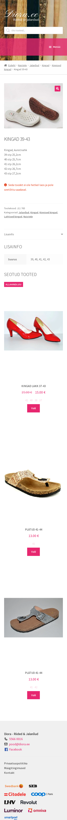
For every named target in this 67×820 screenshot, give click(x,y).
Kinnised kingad (48, 212)
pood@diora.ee (19, 744)
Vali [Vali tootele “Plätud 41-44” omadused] (33, 551)
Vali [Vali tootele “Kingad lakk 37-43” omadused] (33, 408)
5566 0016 (16, 739)
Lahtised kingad (13, 216)
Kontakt (9, 772)
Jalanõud (34, 65)
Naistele (22, 65)
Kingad (45, 65)
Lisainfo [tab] (9, 234)
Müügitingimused (14, 768)
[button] (57, 88)
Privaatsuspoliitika (15, 763)
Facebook (13, 749)
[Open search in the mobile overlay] (33, 30)
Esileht (11, 65)
